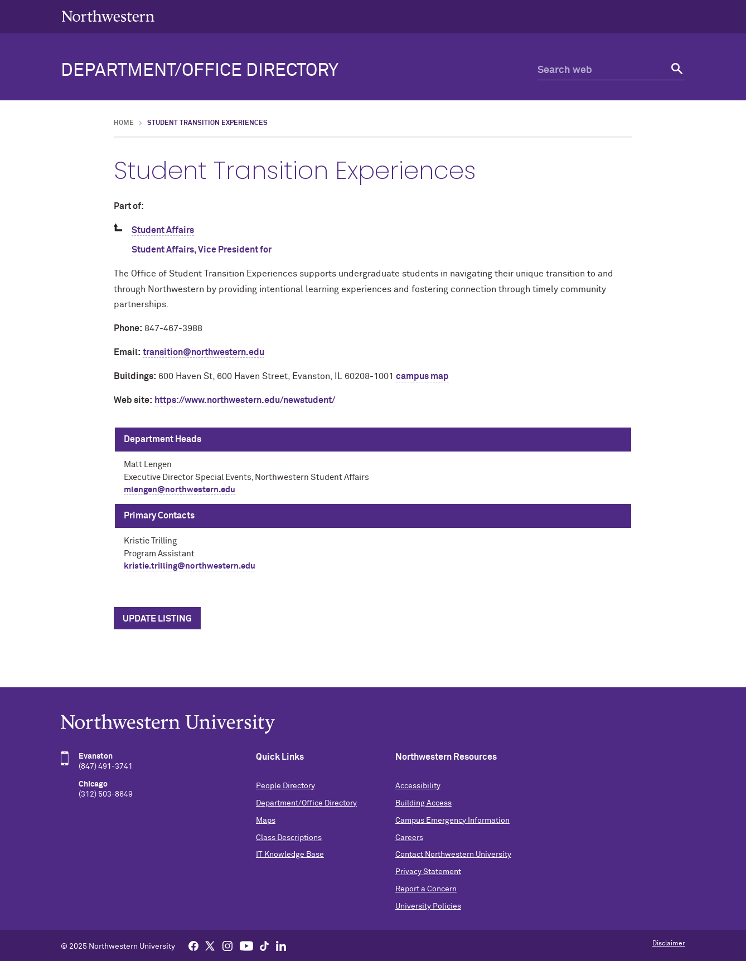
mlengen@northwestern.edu (179, 490)
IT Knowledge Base (290, 854)
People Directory (285, 786)
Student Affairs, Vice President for (202, 249)
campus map (422, 376)
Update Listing (157, 618)
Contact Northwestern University (453, 854)
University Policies (428, 906)
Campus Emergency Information (452, 820)
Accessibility (417, 786)
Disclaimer (668, 943)
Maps (265, 820)
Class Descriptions (289, 838)
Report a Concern (426, 889)
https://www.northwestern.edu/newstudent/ (244, 400)
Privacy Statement (428, 872)
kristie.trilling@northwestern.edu (189, 566)
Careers (409, 838)
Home (124, 123)
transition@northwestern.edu (203, 352)
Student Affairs (163, 230)
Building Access (423, 803)
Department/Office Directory (199, 71)
